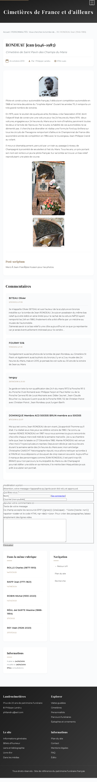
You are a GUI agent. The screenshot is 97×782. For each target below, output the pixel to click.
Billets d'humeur (11, 747)
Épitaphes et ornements (63, 726)
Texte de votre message (15, 506)
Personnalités (58, 716)
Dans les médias (11, 761)
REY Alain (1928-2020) (19, 632)
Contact (55, 747)
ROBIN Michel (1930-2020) (21, 600)
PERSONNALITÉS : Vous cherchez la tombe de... (33, 32)
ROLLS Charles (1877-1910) (21, 571)
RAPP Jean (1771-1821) (19, 586)
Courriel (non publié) (14, 499)
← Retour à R (61, 570)
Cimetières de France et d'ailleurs (49, 11)
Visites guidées (58, 707)
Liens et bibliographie (14, 752)
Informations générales (15, 742)
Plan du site (60, 577)
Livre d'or (7, 757)
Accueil (6, 32)
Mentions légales (59, 752)
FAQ (53, 757)
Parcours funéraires (61, 721)
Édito (53, 761)
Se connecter (58, 496)
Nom (5, 496)
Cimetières (56, 712)
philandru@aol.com (13, 716)
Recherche (60, 585)
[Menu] (91, 2)
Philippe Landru (42, 61)
